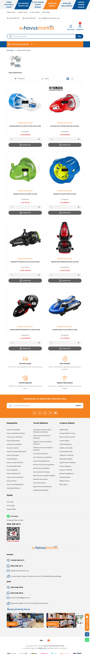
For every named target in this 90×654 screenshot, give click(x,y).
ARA (79, 36)
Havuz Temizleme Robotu (16, 433)
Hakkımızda (64, 430)
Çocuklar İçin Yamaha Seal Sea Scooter (65, 126)
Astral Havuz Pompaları (41, 468)
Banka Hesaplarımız (67, 473)
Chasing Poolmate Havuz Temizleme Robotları (42, 431)
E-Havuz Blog (64, 441)
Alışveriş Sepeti (65, 477)
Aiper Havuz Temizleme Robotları (41, 437)
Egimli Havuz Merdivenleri (42, 487)
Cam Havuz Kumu (39, 483)
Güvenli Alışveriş (65, 466)
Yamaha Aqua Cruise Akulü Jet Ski (64, 330)
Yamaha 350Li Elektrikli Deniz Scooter (65, 262)
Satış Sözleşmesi (66, 444)
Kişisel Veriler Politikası (68, 462)
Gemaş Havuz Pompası (41, 472)
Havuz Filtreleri (12, 459)
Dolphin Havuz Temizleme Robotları (42, 443)
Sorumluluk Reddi (66, 452)
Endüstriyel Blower (13, 488)
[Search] (45, 36)
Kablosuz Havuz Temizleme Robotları (43, 449)
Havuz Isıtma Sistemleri (15, 477)
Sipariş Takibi (11, 509)
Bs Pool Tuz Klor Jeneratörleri (43, 465)
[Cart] (79, 28)
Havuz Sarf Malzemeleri (15, 484)
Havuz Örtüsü (11, 481)
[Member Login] (70, 28)
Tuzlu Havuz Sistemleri (15, 437)
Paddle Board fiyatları (41, 490)
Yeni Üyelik (11, 506)
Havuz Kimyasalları (13, 430)
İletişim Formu (65, 481)
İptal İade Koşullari (66, 459)
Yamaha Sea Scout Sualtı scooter (25, 194)
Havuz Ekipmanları (13, 441)
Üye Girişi (10, 502)
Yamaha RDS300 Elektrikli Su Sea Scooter (25, 330)
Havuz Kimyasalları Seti (41, 461)
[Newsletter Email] (45, 405)
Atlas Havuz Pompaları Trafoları (44, 476)
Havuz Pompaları (13, 455)
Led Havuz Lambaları (14, 444)
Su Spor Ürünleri (12, 448)
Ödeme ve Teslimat (67, 455)
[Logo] (36, 27)
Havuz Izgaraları (12, 470)
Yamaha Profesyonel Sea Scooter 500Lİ (25, 262)
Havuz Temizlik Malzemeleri (16, 452)
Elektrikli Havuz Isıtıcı (40, 479)
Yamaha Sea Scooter (24, 50)
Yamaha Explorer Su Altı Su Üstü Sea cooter (25, 126)
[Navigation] (45, 44)
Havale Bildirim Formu (67, 433)
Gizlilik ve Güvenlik (66, 448)
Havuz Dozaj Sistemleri (15, 462)
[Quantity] (25, 139)
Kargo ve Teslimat (66, 470)
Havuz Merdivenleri (14, 473)
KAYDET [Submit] (78, 405)
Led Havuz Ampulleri (40, 454)
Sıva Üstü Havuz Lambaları (42, 457)
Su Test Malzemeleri (14, 466)
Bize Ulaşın (63, 484)
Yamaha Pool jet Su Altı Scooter (64, 194)
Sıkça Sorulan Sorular (67, 437)
